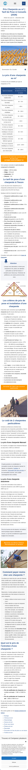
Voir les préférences (14, 766)
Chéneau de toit (8, 718)
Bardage (6, 715)
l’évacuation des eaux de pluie (16, 470)
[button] (26, 741)
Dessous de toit (8, 722)
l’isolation (15, 468)
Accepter (14, 758)
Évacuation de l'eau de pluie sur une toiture (15, 730)
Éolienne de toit (8, 726)
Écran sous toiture (9, 724)
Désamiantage (8, 720)
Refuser (14, 762)
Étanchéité (7, 728)
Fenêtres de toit (8, 732)
